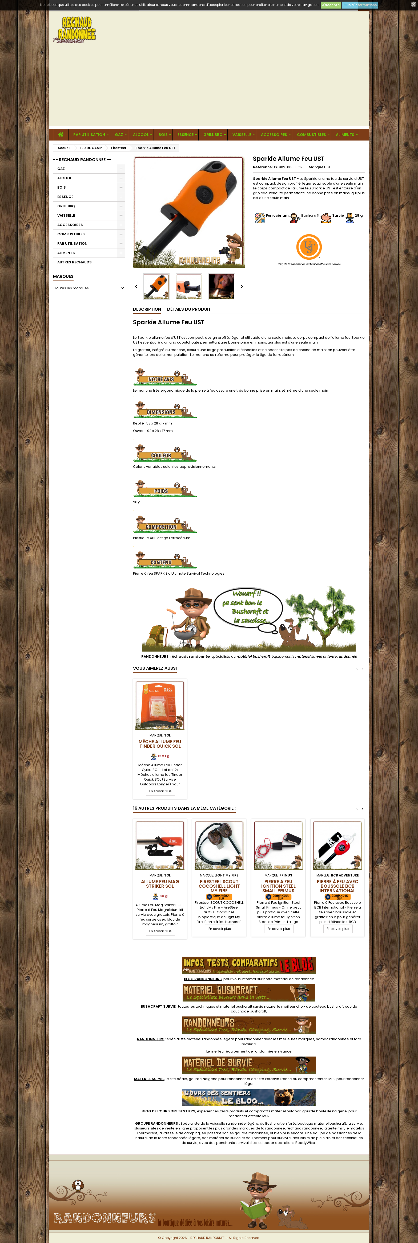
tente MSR (261, 1116)
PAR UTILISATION (89, 134)
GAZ (119, 134)
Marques (63, 276)
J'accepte (331, 5)
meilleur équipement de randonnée (242, 1051)
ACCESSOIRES (274, 134)
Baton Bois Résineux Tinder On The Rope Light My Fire (219, 748)
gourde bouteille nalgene (324, 1111)
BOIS (163, 134)
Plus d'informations (360, 5)
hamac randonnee (332, 1039)
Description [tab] (147, 309)
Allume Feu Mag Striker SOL (160, 883)
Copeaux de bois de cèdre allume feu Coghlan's (278, 746)
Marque (316, 167)
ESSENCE (186, 134)
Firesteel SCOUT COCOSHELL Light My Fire (219, 886)
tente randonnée (342, 656)
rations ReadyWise (299, 1142)
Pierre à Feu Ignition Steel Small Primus (278, 886)
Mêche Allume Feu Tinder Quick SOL (337, 743)
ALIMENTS (345, 134)
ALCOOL (141, 134)
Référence (262, 167)
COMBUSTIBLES (311, 134)
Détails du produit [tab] (189, 309)
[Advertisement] (209, 88)
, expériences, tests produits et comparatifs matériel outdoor (221, 1111)
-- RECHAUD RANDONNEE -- (82, 160)
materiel (248, 1006)
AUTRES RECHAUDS (74, 262)
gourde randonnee (251, 1133)
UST (327, 167)
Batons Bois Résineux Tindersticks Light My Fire (160, 748)
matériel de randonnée (294, 978)
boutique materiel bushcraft (322, 1123)
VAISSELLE (241, 134)
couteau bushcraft (328, 1006)
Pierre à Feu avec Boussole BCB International (337, 886)
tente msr (336, 1128)
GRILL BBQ (213, 134)
